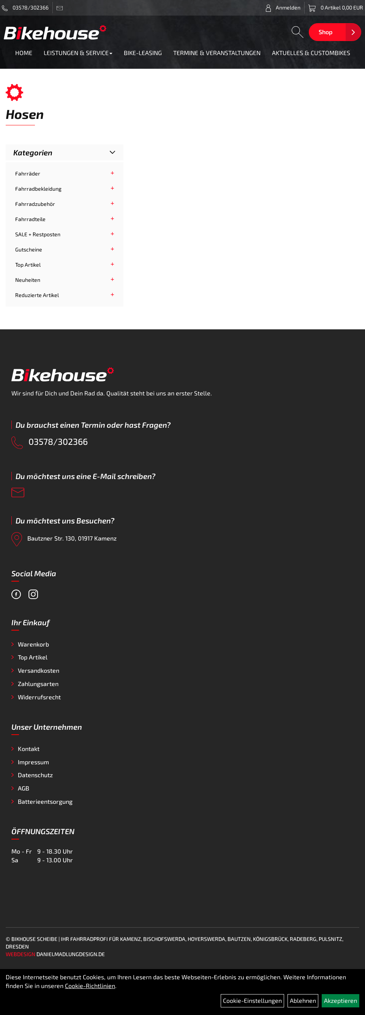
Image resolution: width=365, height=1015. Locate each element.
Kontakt (29, 748)
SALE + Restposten (37, 234)
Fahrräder (27, 173)
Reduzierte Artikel (37, 295)
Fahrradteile (30, 219)
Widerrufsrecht (39, 696)
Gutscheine (28, 249)
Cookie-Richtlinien (90, 985)
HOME (23, 52)
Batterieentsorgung (45, 801)
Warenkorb (33, 644)
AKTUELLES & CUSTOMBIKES (311, 52)
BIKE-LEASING (143, 52)
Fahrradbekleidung (38, 188)
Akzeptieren (340, 1000)
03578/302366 (25, 7)
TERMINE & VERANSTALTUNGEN (217, 52)
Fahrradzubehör (35, 204)
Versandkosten (38, 670)
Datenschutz (35, 774)
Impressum (33, 761)
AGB (23, 788)
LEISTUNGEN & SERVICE (78, 52)
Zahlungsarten (38, 683)
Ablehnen (303, 1000)
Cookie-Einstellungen (252, 1000)
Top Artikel (28, 264)
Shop (325, 31)
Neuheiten (27, 280)
